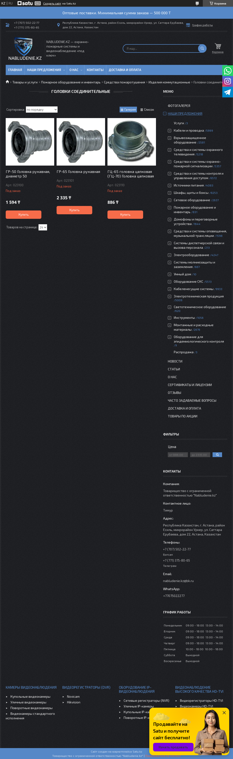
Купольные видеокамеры (30, 696)
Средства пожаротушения (124, 82)
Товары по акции (182, 416)
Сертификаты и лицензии (190, 385)
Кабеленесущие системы (194, 289)
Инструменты (184, 317)
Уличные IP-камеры (139, 706)
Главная (15, 70)
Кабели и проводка (189, 130)
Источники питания (189, 185)
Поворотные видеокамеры (31, 708)
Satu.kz (137, 751)
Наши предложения (44, 70)
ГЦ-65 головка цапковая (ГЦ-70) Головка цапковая (130, 173)
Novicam (73, 696)
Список (149, 109)
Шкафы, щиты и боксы (191, 193)
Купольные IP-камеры (141, 712)
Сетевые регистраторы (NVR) (146, 700)
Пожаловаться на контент (163, 755)
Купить (24, 214)
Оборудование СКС (188, 281)
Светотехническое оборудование (200, 307)
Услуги (179, 123)
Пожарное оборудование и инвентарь (71, 82)
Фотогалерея (179, 106)
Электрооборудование (191, 255)
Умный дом (182, 274)
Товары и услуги (25, 82)
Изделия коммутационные (169, 82)
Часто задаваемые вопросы (192, 400)
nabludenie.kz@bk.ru (178, 581)
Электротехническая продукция (199, 296)
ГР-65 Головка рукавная (78, 171)
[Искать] (202, 48)
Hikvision (73, 702)
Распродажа (184, 352)
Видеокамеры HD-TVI (196, 706)
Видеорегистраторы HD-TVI (201, 700)
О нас (73, 70)
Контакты (95, 70)
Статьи (174, 369)
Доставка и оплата (125, 70)
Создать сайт (52, 3)
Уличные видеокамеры (28, 702)
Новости (175, 361)
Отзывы (174, 393)
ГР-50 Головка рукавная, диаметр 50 (28, 173)
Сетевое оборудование (192, 200)
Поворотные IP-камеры (142, 718)
